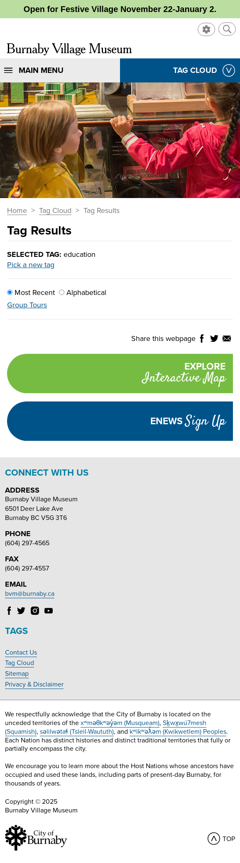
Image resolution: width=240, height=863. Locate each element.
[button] (227, 29)
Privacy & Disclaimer (34, 684)
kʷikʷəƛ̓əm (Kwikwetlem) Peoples (178, 732)
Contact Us (21, 652)
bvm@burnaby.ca (29, 594)
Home (17, 211)
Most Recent (31, 292)
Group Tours (27, 304)
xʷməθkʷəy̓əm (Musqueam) (120, 723)
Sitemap (17, 674)
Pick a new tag (30, 264)
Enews (187, 421)
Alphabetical (82, 292)
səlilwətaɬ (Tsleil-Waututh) (77, 732)
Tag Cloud (55, 211)
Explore (116, 374)
